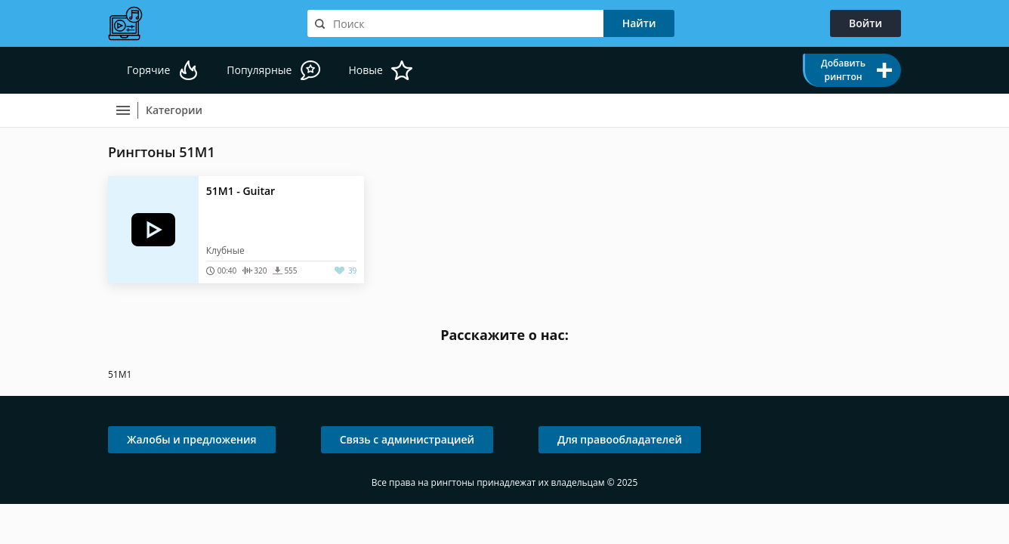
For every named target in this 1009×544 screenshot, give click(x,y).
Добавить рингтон (843, 70)
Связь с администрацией (407, 439)
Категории (174, 110)
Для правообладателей (619, 439)
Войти (865, 23)
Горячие (148, 70)
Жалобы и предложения (192, 439)
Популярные (259, 70)
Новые (365, 70)
